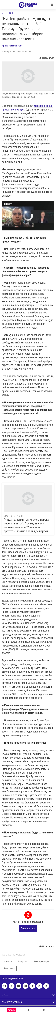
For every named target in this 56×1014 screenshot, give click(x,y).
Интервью (8, 13)
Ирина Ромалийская (12, 45)
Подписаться (28, 928)
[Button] (46, 58)
